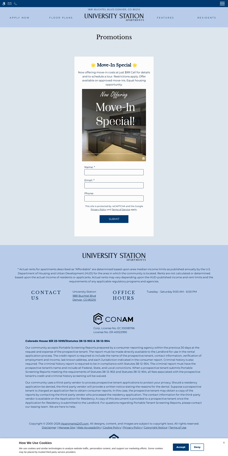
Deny (197, 447)
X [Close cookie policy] (224, 442)
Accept (180, 447)
